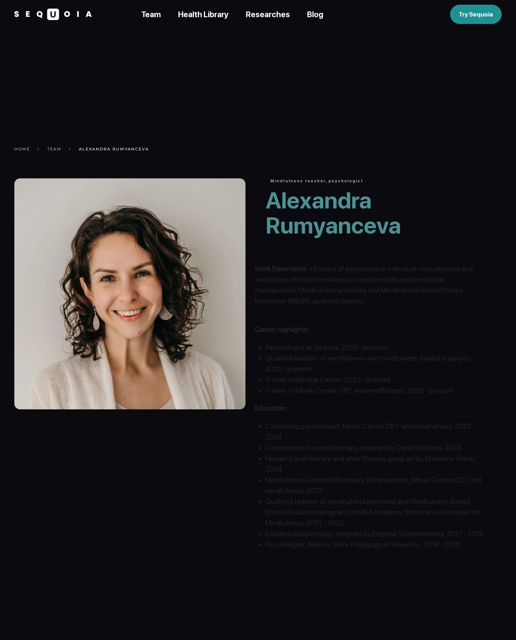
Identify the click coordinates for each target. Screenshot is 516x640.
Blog (315, 14)
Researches (268, 14)
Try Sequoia (476, 14)
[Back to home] (53, 14)
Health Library (203, 14)
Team (151, 14)
